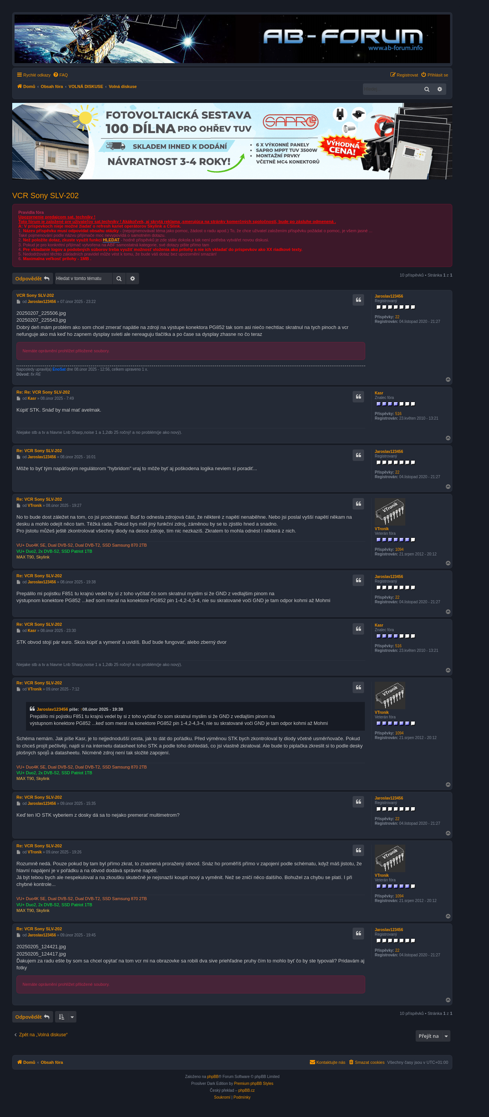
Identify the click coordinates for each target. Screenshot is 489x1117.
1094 (399, 549)
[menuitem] (60, 75)
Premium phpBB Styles (254, 1083)
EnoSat (59, 369)
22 (397, 317)
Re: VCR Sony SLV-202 (39, 450)
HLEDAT (111, 240)
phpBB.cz (246, 1090)
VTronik (382, 529)
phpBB (213, 1077)
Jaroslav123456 (389, 296)
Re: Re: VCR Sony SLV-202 (43, 392)
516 (398, 414)
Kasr (379, 393)
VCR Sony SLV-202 (45, 195)
